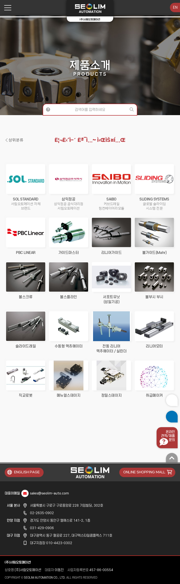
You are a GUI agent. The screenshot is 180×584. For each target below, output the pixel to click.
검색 (132, 109)
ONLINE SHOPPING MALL (144, 472)
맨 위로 (172, 457)
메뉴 (6, 8)
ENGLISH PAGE (27, 472)
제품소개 (90, 68)
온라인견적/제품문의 (168, 436)
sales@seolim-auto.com (49, 493)
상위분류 (15, 140)
